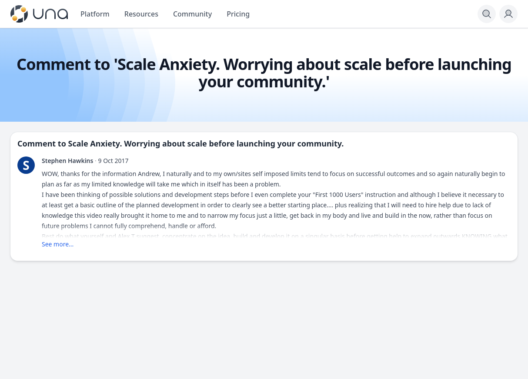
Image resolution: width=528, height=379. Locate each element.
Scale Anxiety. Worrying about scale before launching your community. (206, 143)
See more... (58, 244)
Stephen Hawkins (67, 160)
